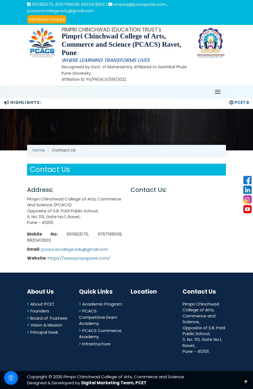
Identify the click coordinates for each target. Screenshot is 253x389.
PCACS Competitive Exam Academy (98, 317)
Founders (38, 311)
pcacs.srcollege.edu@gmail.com (74, 249)
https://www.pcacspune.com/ (79, 258)
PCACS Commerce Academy (100, 334)
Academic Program (100, 304)
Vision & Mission (44, 325)
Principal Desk (42, 332)
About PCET (40, 304)
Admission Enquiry (47, 19)
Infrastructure (94, 344)
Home (39, 150)
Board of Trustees (47, 318)
